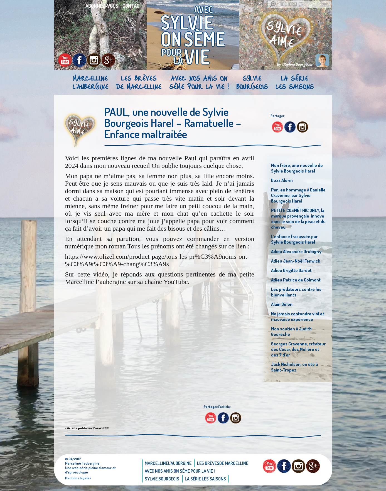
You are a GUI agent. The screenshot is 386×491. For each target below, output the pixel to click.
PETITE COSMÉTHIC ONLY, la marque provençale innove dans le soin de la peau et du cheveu (298, 219)
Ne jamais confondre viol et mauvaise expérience (297, 316)
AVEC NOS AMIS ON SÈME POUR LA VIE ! (198, 82)
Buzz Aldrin (282, 180)
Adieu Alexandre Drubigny (296, 251)
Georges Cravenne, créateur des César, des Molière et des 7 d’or (298, 349)
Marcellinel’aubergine (90, 82)
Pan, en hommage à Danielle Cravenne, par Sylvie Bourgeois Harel (298, 195)
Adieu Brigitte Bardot (291, 270)
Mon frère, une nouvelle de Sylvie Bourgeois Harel (297, 168)
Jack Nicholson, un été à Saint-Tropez (294, 367)
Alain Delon (281, 304)
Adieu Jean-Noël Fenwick (295, 261)
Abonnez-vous (101, 6)
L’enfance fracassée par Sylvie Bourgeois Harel (294, 239)
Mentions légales (78, 478)
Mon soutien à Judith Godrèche (291, 331)
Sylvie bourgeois (252, 82)
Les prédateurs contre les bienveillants (296, 292)
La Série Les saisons (295, 82)
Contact (132, 6)
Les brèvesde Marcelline (138, 82)
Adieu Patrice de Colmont (296, 280)
